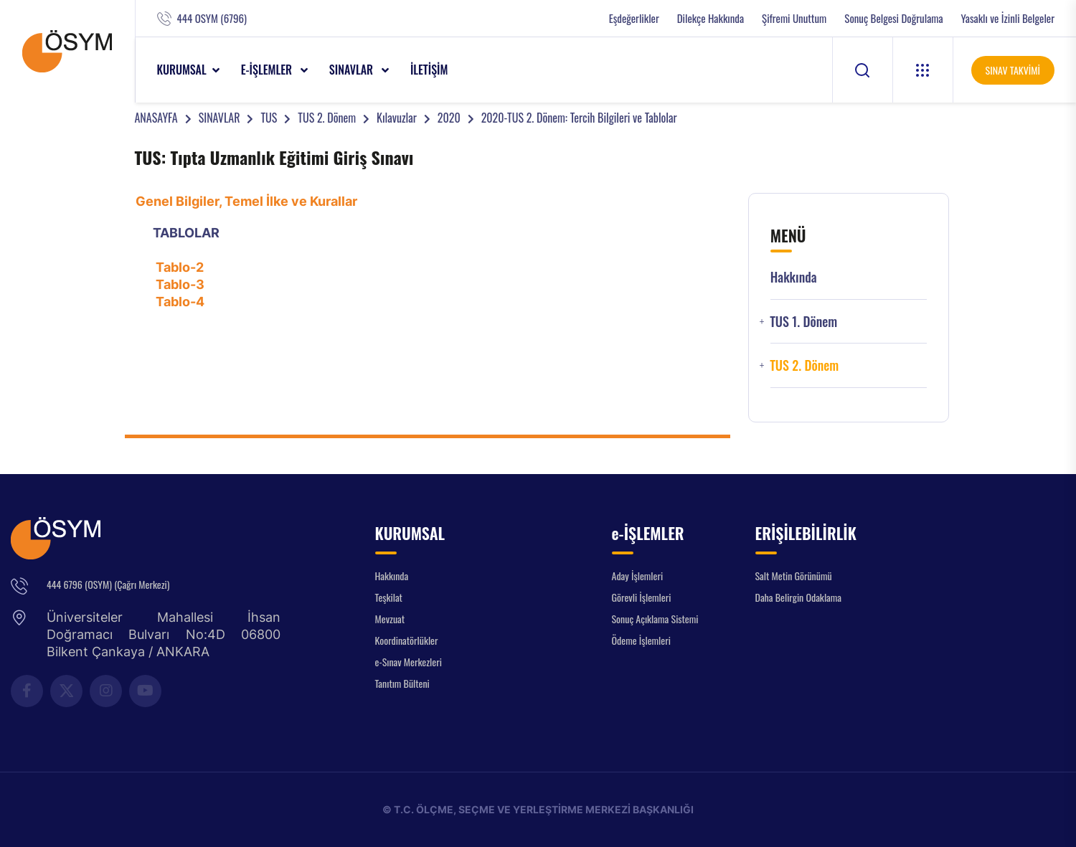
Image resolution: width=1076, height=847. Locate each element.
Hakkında (793, 277)
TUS (268, 117)
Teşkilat (388, 597)
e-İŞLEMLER (268, 69)
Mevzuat (390, 618)
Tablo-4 (180, 301)
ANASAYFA (156, 117)
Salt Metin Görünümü (793, 575)
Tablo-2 (180, 267)
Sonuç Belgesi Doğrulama (893, 18)
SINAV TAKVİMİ (1013, 69)
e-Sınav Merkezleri (408, 661)
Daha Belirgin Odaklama (798, 597)
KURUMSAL (182, 69)
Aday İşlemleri (638, 575)
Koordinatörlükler (406, 640)
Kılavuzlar (397, 117)
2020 (449, 117)
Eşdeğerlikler (634, 18)
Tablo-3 (180, 284)
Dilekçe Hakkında (710, 18)
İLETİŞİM (429, 69)
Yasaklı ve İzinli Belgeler (1007, 18)
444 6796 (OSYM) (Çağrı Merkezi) (108, 584)
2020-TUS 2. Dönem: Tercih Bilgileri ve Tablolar (579, 117)
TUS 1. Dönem (803, 322)
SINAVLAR (352, 69)
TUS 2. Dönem (327, 117)
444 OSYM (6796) (212, 18)
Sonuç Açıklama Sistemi (655, 618)
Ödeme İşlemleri (641, 640)
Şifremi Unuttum (794, 18)
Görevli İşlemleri (641, 597)
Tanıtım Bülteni (402, 683)
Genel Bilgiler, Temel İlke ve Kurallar (246, 201)
